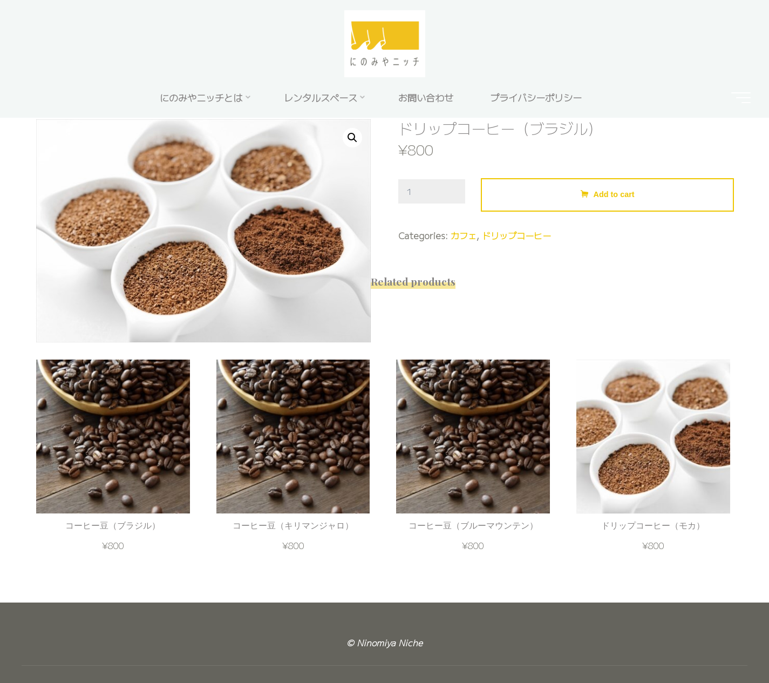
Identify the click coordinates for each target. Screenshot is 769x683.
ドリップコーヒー (516, 235)
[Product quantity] (431, 192)
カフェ (464, 235)
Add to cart (614, 195)
